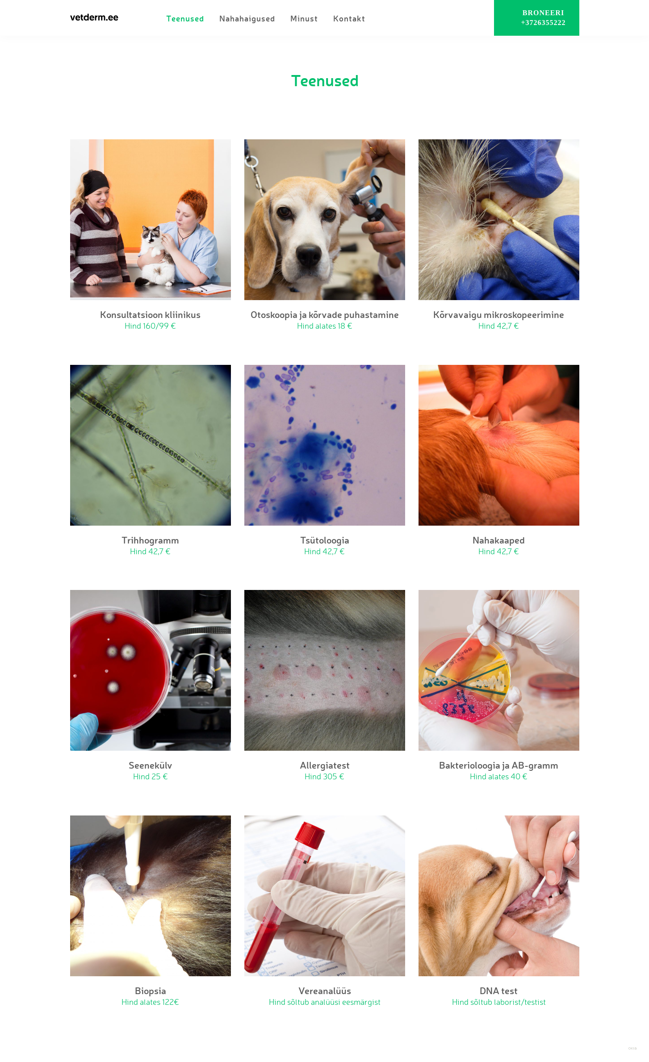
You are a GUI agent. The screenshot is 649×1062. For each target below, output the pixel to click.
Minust (304, 18)
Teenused (185, 18)
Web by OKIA (632, 1048)
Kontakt (349, 18)
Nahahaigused (247, 18)
